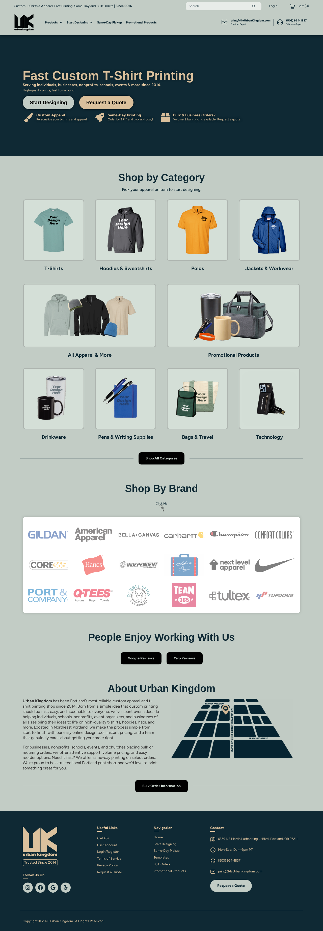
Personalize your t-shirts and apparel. (62, 119)
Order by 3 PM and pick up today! (130, 119)
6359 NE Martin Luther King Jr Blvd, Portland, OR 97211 (258, 839)
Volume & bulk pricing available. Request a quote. (207, 119)
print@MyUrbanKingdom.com (240, 871)
